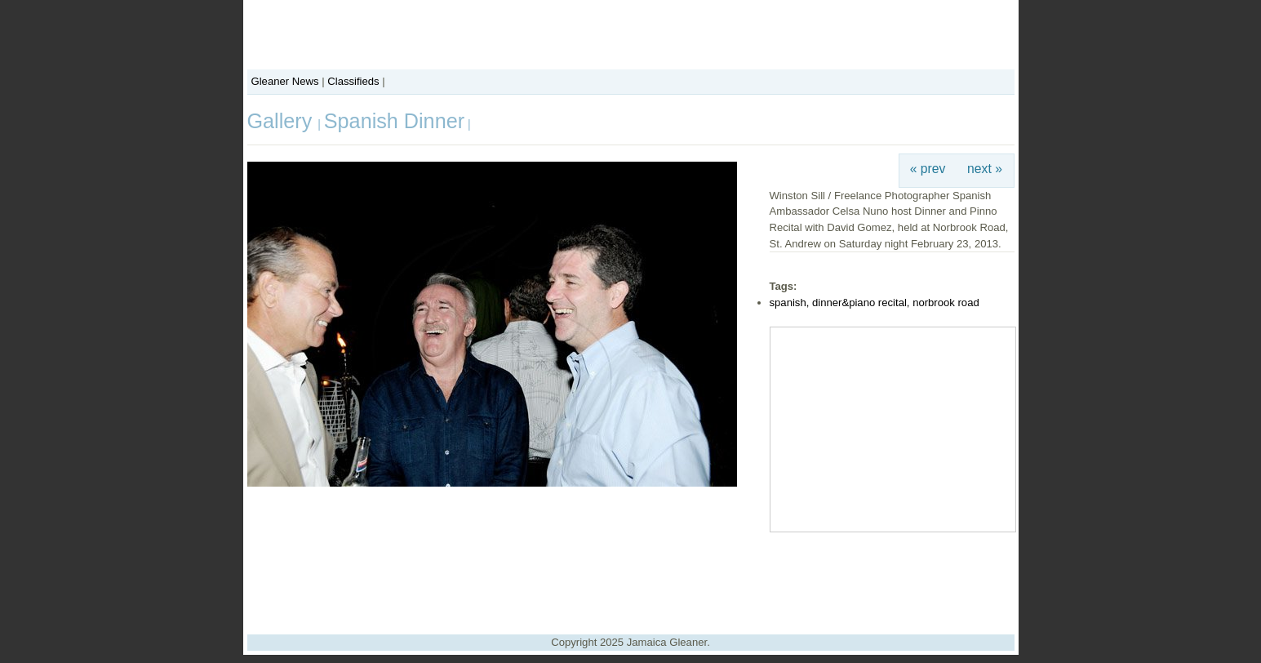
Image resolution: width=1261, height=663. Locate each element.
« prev (928, 169)
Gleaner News (285, 81)
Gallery (282, 120)
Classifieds (353, 81)
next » (984, 169)
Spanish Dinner (394, 120)
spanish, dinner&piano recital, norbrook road (874, 302)
